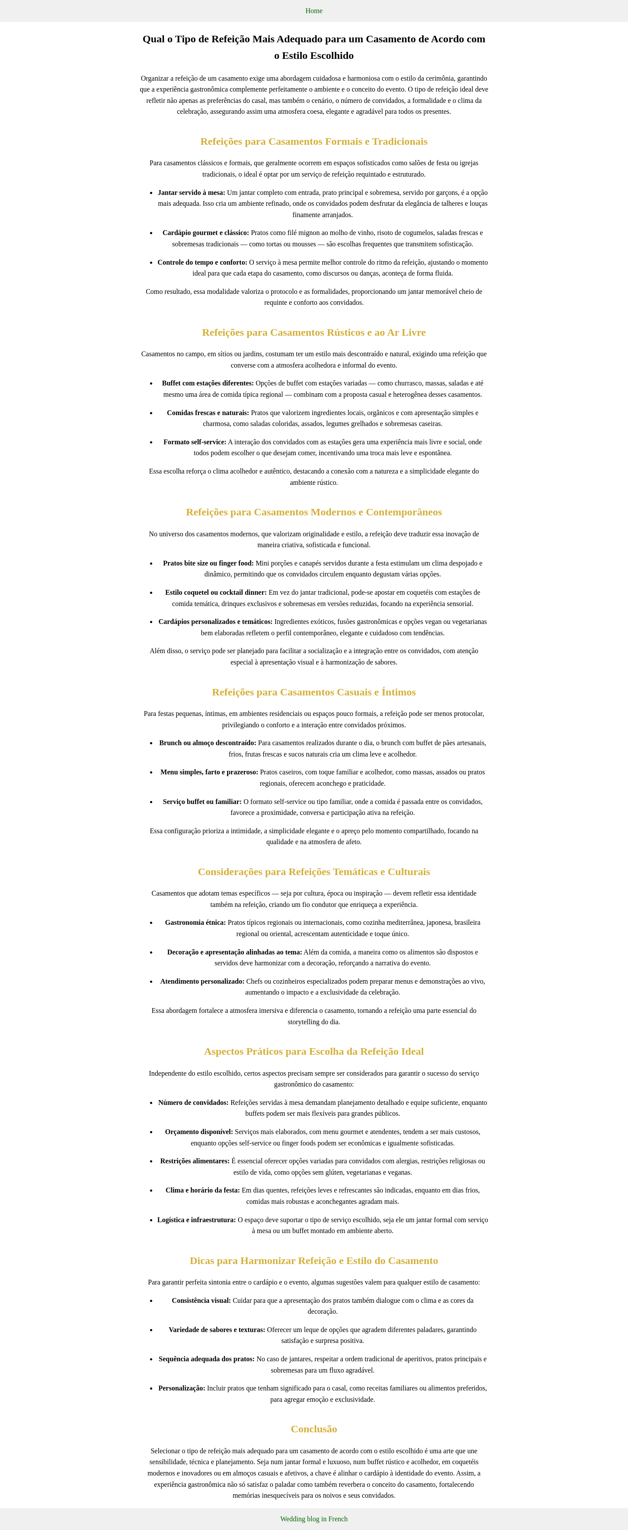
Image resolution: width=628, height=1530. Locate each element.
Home (313, 10)
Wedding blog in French (314, 1519)
